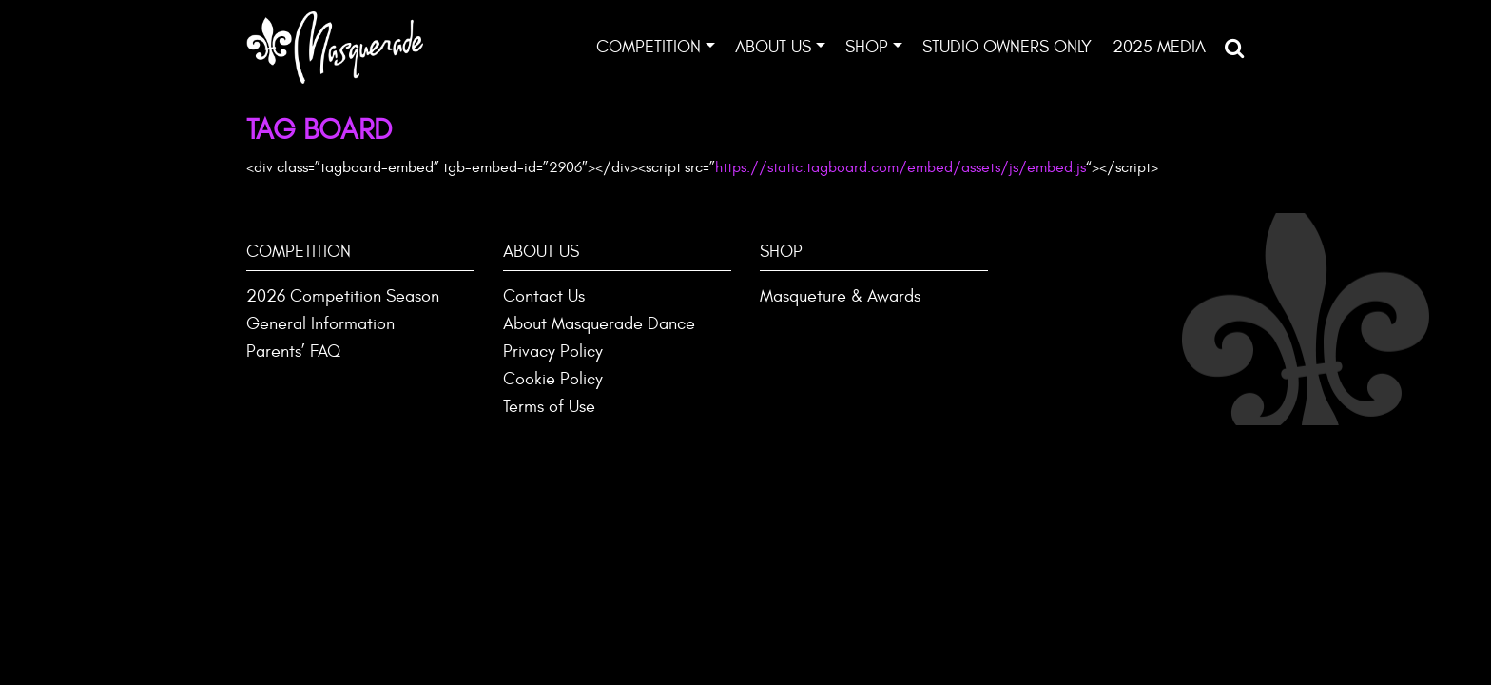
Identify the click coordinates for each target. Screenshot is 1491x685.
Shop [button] (866, 47)
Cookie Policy (553, 379)
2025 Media (1159, 47)
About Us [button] (773, 47)
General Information (320, 324)
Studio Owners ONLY (1007, 47)
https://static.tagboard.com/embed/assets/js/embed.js (900, 167)
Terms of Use (549, 407)
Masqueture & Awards (840, 296)
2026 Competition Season (342, 296)
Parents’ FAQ (293, 352)
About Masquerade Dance (599, 324)
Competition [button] (648, 47)
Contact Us (544, 296)
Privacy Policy (553, 352)
